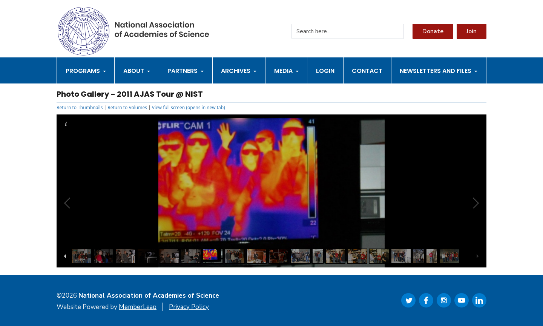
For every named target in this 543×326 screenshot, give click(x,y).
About (136, 70)
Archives (238, 70)
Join (471, 31)
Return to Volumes (127, 107)
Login (325, 70)
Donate (432, 31)
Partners (185, 70)
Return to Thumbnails (80, 107)
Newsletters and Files (438, 70)
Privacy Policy (189, 307)
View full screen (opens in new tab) (188, 107)
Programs (86, 70)
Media (286, 70)
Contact (367, 70)
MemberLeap (137, 307)
